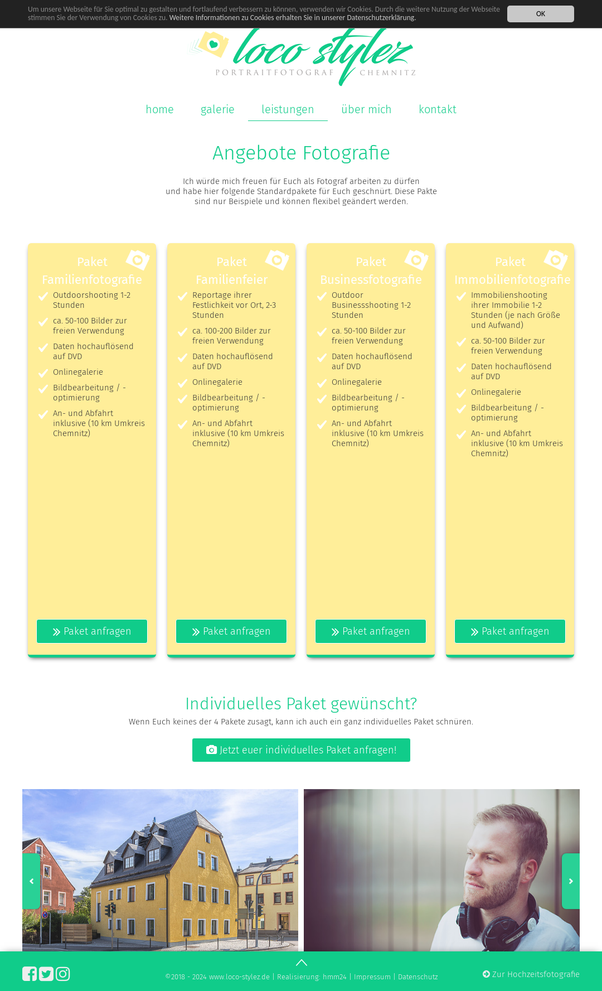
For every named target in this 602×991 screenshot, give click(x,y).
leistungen (287, 109)
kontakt (438, 109)
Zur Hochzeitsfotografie (531, 974)
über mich (366, 109)
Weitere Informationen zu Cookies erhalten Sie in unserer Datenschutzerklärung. (292, 17)
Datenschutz (418, 977)
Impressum (372, 977)
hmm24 (335, 977)
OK (540, 13)
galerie (218, 109)
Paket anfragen (92, 631)
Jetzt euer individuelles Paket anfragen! (301, 750)
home (159, 109)
